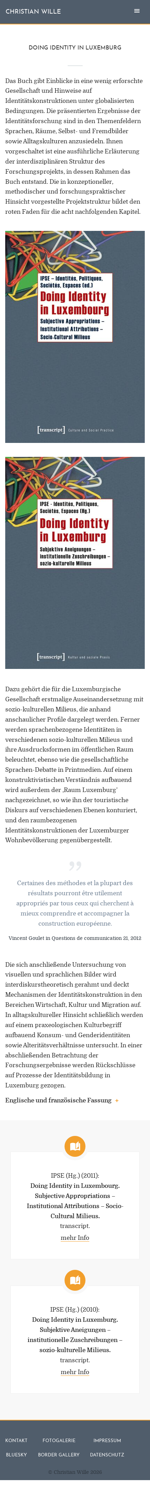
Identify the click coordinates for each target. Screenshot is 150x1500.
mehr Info (75, 1238)
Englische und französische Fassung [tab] (62, 1101)
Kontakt (16, 1441)
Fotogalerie (59, 1441)
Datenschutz (107, 1455)
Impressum (107, 1441)
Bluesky (16, 1455)
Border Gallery (59, 1455)
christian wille (33, 12)
